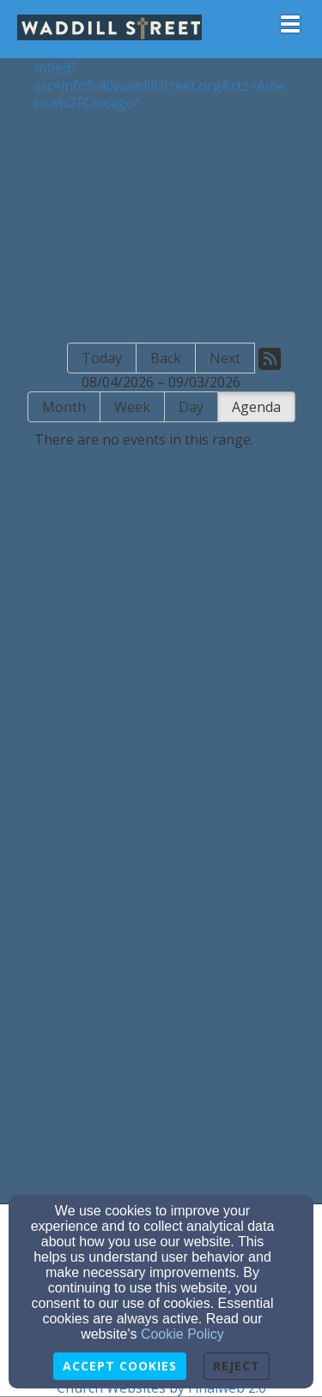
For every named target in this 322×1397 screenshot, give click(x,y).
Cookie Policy (182, 1334)
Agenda (256, 406)
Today (102, 358)
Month (64, 406)
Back (165, 358)
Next (225, 358)
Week (132, 406)
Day (191, 406)
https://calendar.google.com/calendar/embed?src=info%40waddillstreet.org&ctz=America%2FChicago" (160, 76)
